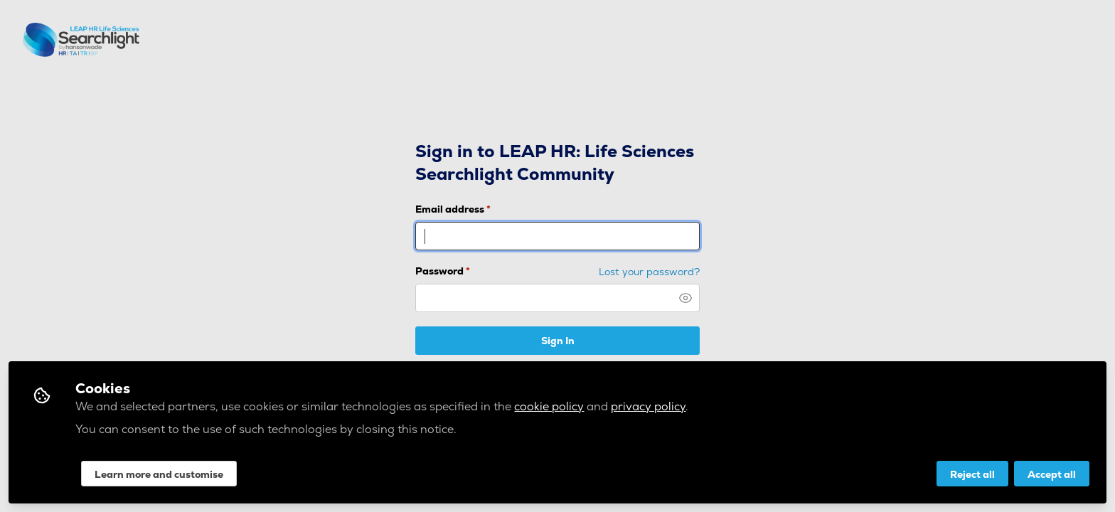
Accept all (1052, 474)
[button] (685, 298)
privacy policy (648, 406)
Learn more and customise (159, 474)
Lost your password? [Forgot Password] (649, 272)
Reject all (972, 474)
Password (442, 271)
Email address (453, 209)
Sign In (558, 340)
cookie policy (549, 406)
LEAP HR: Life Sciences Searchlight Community (95, 40)
